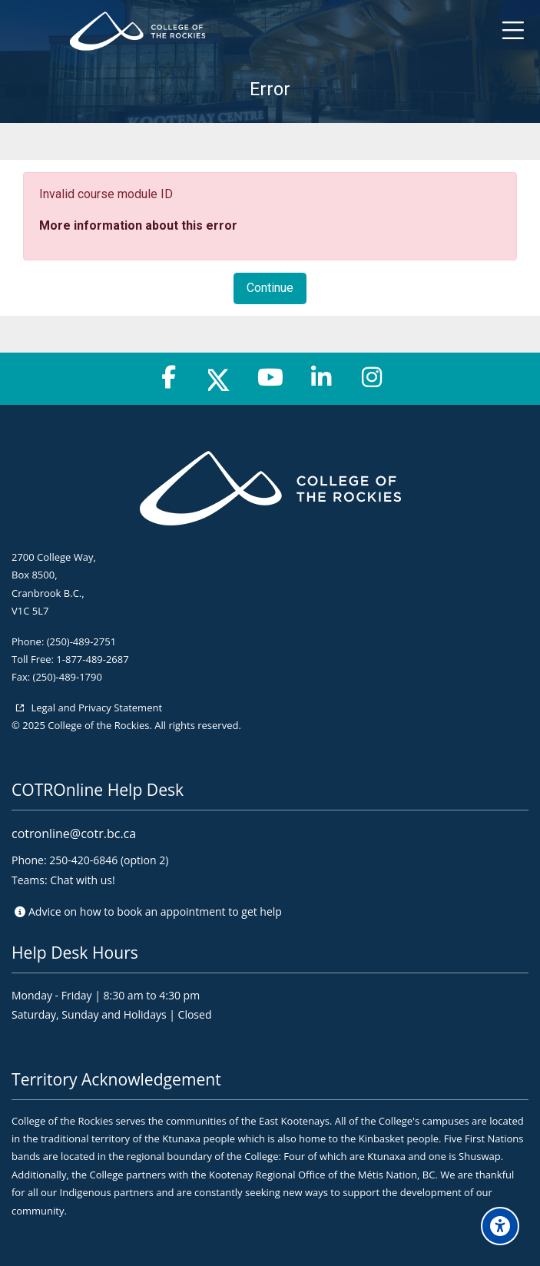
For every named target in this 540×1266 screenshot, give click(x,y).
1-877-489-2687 (92, 659)
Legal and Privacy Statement (95, 707)
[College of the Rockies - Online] (270, 31)
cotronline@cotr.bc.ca (74, 833)
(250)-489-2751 (81, 641)
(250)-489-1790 (67, 677)
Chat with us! (82, 880)
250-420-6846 (83, 860)
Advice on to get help (155, 911)
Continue (270, 287)
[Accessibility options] (500, 1226)
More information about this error (138, 225)
